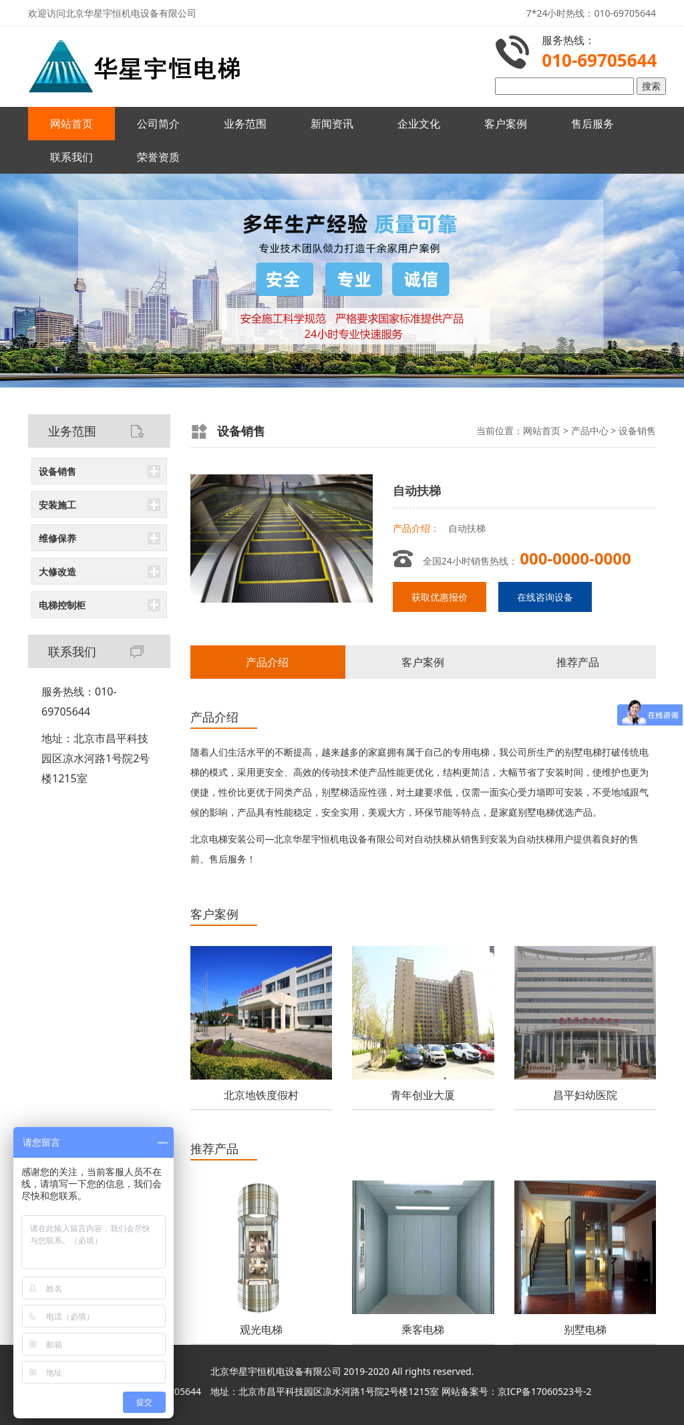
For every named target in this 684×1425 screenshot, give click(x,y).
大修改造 (57, 571)
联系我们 (71, 157)
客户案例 (505, 123)
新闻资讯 (332, 123)
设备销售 (57, 471)
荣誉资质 (158, 157)
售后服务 (592, 123)
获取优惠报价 (439, 597)
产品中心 (590, 430)
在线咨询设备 (545, 597)
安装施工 (57, 504)
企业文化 (418, 123)
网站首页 (71, 123)
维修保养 (57, 538)
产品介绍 (267, 662)
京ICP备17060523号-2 (545, 1391)
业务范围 (245, 123)
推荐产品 (577, 662)
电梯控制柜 (62, 605)
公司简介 (158, 123)
